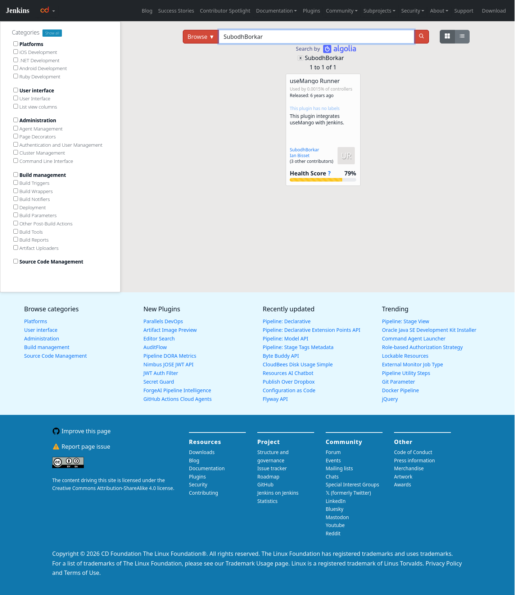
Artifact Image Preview (170, 329)
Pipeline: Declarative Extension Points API (311, 329)
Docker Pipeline (400, 390)
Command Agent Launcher (414, 338)
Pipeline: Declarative (287, 321)
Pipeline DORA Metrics (170, 355)
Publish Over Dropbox (289, 381)
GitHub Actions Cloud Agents (178, 398)
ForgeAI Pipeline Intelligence (177, 390)
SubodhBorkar (324, 58)
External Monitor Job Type (412, 364)
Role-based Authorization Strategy (422, 347)
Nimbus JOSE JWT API (169, 364)
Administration (41, 338)
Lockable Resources (405, 355)
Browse (200, 37)
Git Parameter (398, 381)
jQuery (390, 398)
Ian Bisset (299, 155)
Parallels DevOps (163, 321)
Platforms (35, 321)
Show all (52, 33)
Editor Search (159, 338)
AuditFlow (155, 347)
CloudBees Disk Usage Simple (298, 364)
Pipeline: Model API (285, 338)
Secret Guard (159, 381)
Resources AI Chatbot (288, 373)
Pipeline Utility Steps (406, 373)
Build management (46, 347)
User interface (41, 329)
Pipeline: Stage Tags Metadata (298, 347)
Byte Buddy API (281, 355)
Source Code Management (55, 355)
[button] (323, 130)
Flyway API (275, 398)
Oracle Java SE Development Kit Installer (429, 329)
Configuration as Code (289, 390)
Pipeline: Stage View (405, 321)
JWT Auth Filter (161, 373)
